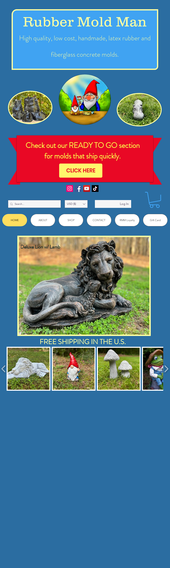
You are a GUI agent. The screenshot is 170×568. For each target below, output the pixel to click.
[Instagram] (69, 188)
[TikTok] (95, 188)
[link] (154, 200)
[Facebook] (78, 188)
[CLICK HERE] (80, 171)
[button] (76, 204)
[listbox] (76, 204)
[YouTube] (86, 188)
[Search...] (34, 204)
